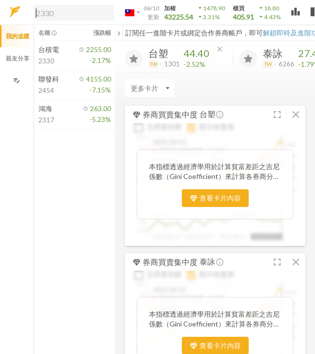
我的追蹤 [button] (17, 36)
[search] (73, 13)
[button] (71, 12)
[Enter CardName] (149, 88)
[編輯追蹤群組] (16, 80)
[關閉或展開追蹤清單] (118, 33)
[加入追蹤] (134, 58)
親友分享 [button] (17, 58)
